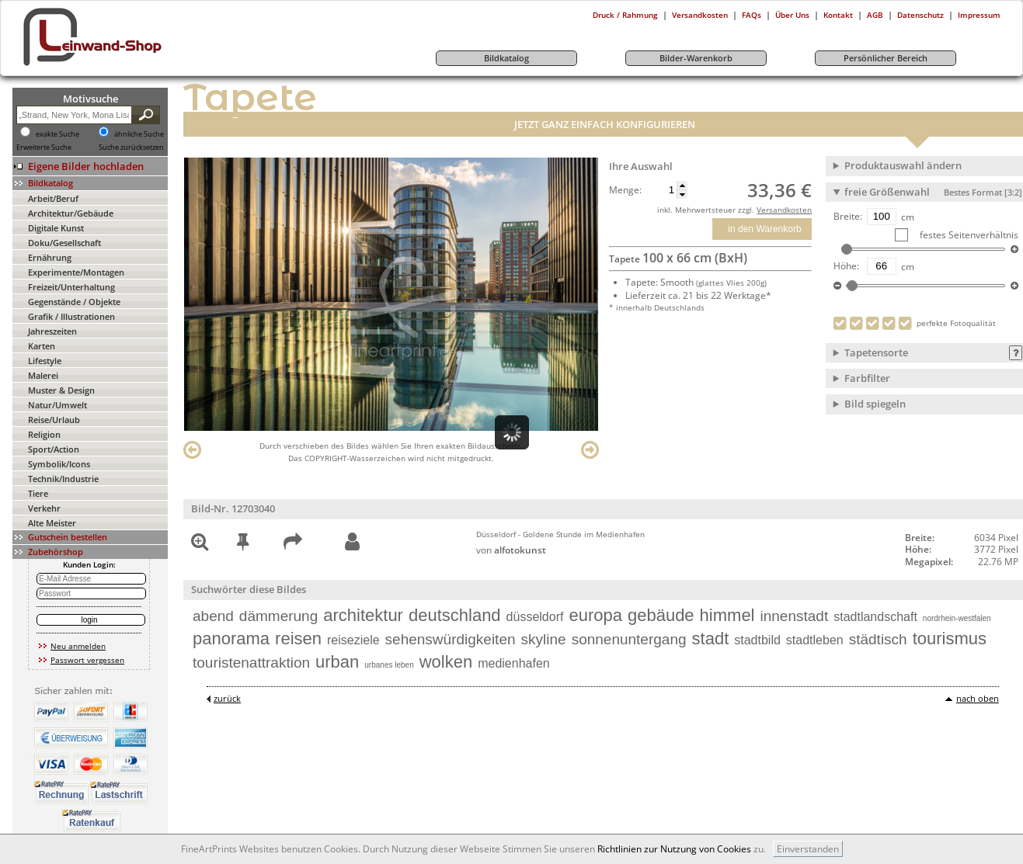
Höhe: (846, 266)
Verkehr (44, 508)
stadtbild (757, 640)
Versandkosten (700, 14)
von (511, 550)
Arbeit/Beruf (53, 198)
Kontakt (838, 14)
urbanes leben (388, 665)
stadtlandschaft (875, 616)
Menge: (625, 190)
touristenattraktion (251, 662)
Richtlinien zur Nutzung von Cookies (674, 848)
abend (213, 616)
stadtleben (815, 640)
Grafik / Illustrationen (71, 316)
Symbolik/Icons (59, 464)
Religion (44, 434)
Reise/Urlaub (54, 419)
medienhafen (514, 663)
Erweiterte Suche (43, 147)
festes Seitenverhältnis (967, 234)
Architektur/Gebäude (70, 213)
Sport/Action (53, 449)
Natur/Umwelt (57, 405)
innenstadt (794, 616)
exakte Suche (57, 134)
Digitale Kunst (56, 228)
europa (595, 615)
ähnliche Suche (139, 134)
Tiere (38, 493)
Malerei (43, 375)
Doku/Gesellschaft (64, 242)
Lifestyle (44, 360)
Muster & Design (61, 390)
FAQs (751, 14)
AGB (875, 14)
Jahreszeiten (52, 331)
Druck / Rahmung (625, 14)
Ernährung (49, 257)
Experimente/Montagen (76, 272)
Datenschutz (920, 14)
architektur (363, 615)
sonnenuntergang (629, 639)
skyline (543, 639)
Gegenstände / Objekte (74, 301)
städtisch (878, 639)
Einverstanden (808, 848)
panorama (231, 638)
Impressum (979, 14)
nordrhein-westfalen (957, 618)
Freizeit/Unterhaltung (71, 287)
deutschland (455, 615)
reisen (298, 638)
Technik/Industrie (63, 478)
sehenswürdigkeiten (450, 639)
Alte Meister (52, 523)
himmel (727, 615)
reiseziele (353, 640)
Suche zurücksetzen (131, 147)
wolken (445, 661)
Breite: (847, 216)
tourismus (949, 638)
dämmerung (278, 616)
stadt (710, 638)
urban (337, 661)
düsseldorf (535, 616)
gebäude (661, 615)
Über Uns (792, 14)
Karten (41, 346)
